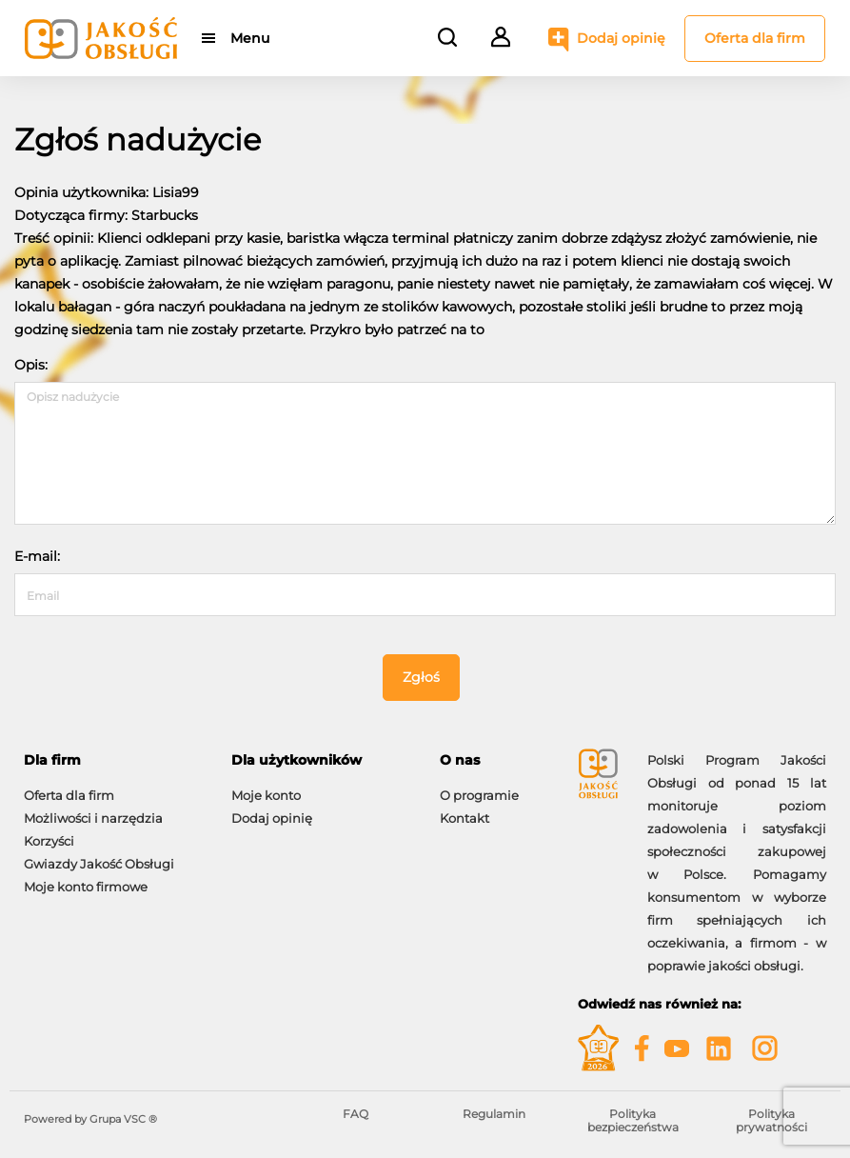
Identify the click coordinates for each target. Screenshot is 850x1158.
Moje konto (266, 795)
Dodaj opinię (621, 38)
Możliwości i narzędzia (93, 818)
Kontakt (464, 818)
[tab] (113, 760)
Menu (249, 38)
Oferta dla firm (754, 38)
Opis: (31, 364)
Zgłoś (421, 677)
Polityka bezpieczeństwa (633, 1120)
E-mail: (37, 556)
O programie (479, 795)
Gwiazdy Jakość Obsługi (99, 863)
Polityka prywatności (771, 1120)
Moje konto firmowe (86, 886)
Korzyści (49, 841)
